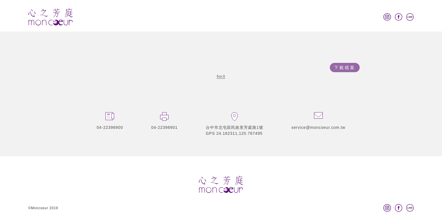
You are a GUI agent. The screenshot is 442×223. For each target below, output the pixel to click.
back (221, 76)
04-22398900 (110, 127)
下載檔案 (344, 67)
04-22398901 (164, 127)
